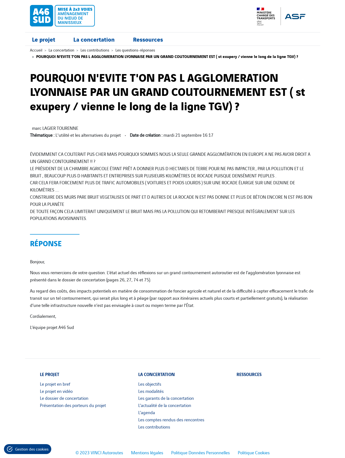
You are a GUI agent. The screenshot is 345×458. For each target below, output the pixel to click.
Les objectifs (149, 383)
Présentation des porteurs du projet (73, 405)
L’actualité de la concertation (164, 405)
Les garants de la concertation (166, 398)
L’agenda (146, 412)
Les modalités (151, 391)
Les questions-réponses (135, 50)
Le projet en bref (55, 383)
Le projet (43, 39)
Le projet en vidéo (56, 391)
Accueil (36, 50)
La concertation (94, 39)
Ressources (148, 39)
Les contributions (94, 50)
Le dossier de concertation (64, 398)
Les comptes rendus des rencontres (171, 419)
